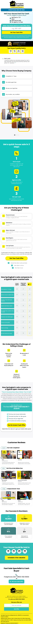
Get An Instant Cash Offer (16, 425)
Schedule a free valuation (16, 558)
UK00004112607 (14, 623)
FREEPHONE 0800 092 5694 (16, 10)
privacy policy (25, 37)
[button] (14, 135)
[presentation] (1, 457)
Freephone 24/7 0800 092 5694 (16, 577)
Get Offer (16, 609)
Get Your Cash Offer (16, 32)
